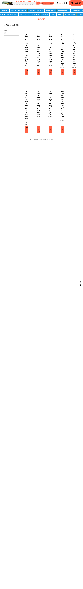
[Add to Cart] (26, 72)
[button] (65, 3)
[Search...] (23, 3)
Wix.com (51, 139)
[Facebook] (80, 282)
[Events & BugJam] (47, 3)
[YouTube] (80, 285)
